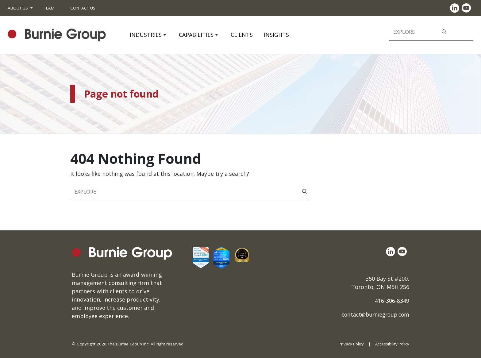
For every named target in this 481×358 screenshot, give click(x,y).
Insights (276, 34)
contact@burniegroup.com (373, 314)
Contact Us (82, 8)
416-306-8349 (392, 300)
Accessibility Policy (391, 344)
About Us (18, 8)
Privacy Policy (350, 344)
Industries (146, 34)
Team (49, 8)
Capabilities (196, 34)
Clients (242, 34)
